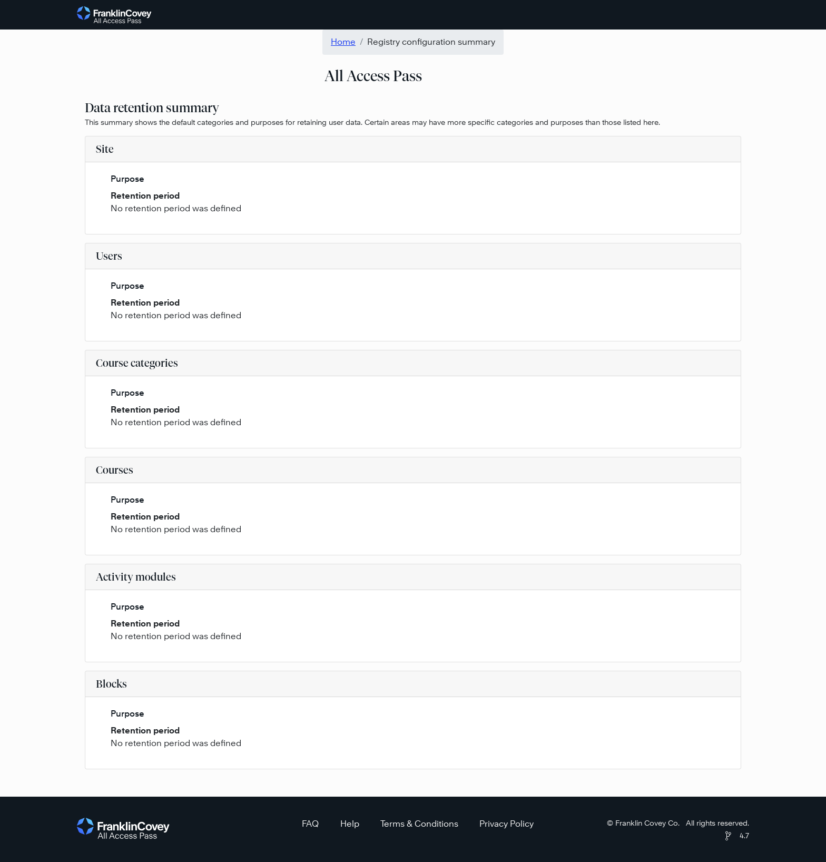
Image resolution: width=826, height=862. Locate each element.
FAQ (310, 824)
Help (349, 824)
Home (343, 42)
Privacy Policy (506, 824)
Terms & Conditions (419, 824)
